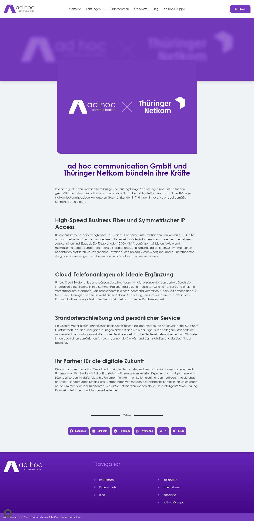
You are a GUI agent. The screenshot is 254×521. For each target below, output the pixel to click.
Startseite (75, 9)
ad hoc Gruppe (174, 9)
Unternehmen (120, 9)
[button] (78, 431)
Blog (155, 9)
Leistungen (95, 9)
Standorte (140, 9)
